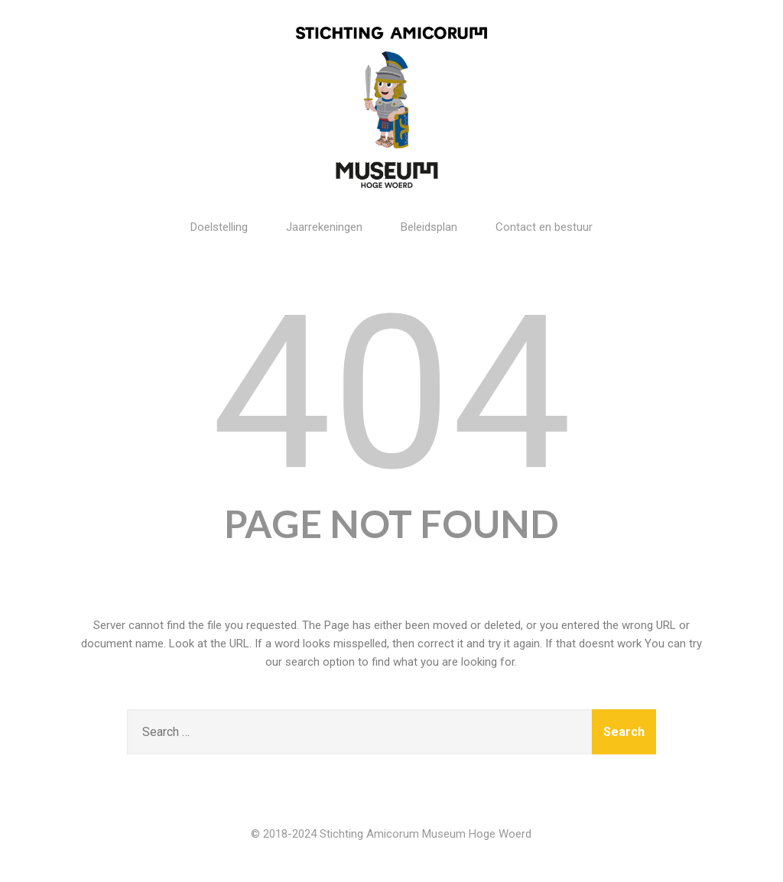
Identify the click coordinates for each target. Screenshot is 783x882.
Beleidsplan (429, 227)
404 (391, 393)
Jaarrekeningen (324, 227)
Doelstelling (219, 227)
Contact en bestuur (544, 227)
